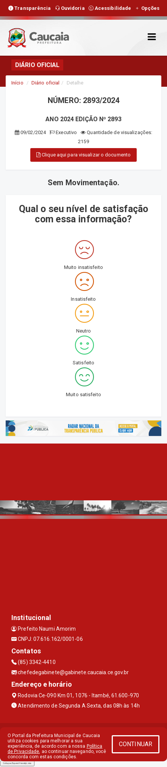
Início (17, 83)
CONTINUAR (135, 744)
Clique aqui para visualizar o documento (83, 155)
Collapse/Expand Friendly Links (17, 763)
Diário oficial (45, 83)
